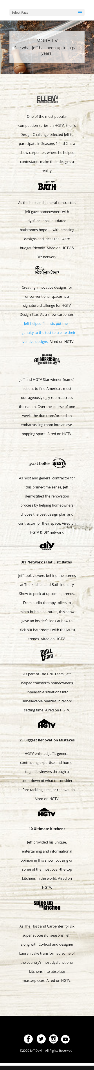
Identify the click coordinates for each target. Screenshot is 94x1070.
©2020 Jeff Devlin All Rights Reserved (46, 1050)
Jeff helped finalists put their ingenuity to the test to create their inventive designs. (47, 332)
